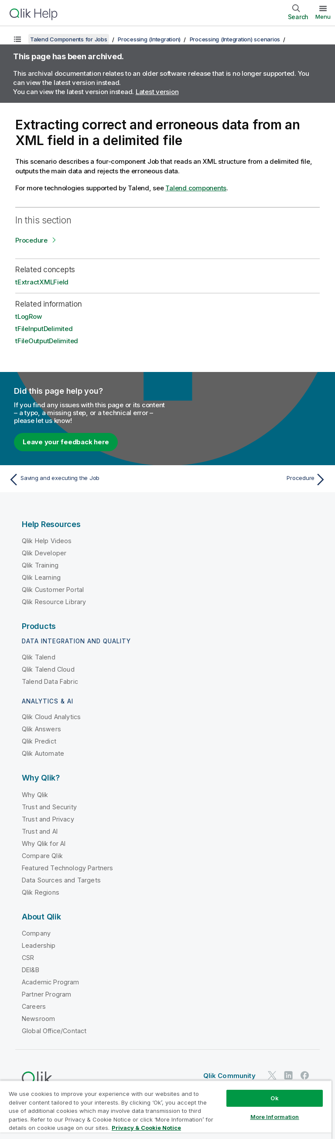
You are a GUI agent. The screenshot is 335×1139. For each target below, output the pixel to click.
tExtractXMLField (41, 282)
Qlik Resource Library (54, 601)
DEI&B (30, 969)
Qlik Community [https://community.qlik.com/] (229, 1075)
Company (36, 933)
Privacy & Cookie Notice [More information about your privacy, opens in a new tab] (146, 1127)
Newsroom (38, 1018)
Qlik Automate (43, 753)
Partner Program (46, 994)
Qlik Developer (44, 553)
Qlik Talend (38, 657)
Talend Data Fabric (50, 681)
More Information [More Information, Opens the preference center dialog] (274, 1116)
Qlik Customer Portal (53, 589)
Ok (274, 1098)
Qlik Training (40, 565)
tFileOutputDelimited (46, 341)
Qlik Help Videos (47, 540)
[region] (166, 1109)
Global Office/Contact (54, 1030)
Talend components (195, 188)
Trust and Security (49, 807)
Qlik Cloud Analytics (51, 716)
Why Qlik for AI (43, 843)
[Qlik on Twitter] (272, 1075)
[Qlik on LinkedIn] (288, 1075)
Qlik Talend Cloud (48, 669)
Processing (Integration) (149, 39)
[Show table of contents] (17, 39)
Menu (323, 16)
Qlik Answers (41, 729)
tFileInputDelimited (43, 328)
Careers (34, 1006)
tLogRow (28, 316)
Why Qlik (35, 794)
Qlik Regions (40, 892)
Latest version (157, 92)
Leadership (39, 945)
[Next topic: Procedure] (249, 479)
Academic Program (50, 982)
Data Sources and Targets (61, 880)
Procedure (31, 240)
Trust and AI (40, 831)
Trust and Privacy (48, 819)
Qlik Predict (39, 741)
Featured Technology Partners (67, 868)
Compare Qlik (42, 855)
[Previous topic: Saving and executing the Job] (85, 479)
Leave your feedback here (66, 442)
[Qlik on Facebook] (304, 1075)
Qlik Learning (41, 577)
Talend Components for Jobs (68, 39)
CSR (28, 957)
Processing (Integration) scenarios (235, 39)
